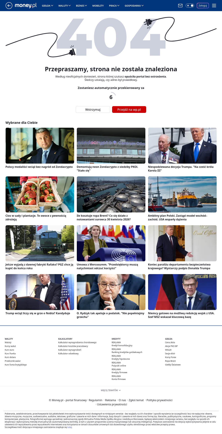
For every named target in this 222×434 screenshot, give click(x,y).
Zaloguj (203, 5)
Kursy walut (10, 346)
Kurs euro (9, 349)
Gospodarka (133, 5)
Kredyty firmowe (119, 372)
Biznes (80, 5)
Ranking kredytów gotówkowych (127, 352)
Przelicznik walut (13, 361)
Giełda (46, 5)
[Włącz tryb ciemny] (190, 6)
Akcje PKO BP (171, 346)
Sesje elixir (170, 353)
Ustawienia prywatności (111, 404)
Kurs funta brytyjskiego (16, 364)
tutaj (69, 427)
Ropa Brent (170, 361)
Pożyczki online (119, 365)
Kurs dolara (10, 357)
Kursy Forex (170, 357)
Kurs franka (10, 353)
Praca (113, 5)
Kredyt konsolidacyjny (122, 345)
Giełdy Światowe (173, 364)
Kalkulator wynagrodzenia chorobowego (77, 342)
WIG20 (168, 349)
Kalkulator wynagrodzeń (69, 349)
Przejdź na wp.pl (129, 109)
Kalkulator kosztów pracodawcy (73, 346)
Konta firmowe (119, 379)
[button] (214, 5)
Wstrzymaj (92, 109)
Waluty (63, 5)
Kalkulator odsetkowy (68, 353)
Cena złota (170, 342)
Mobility (98, 5)
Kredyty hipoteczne (121, 359)
